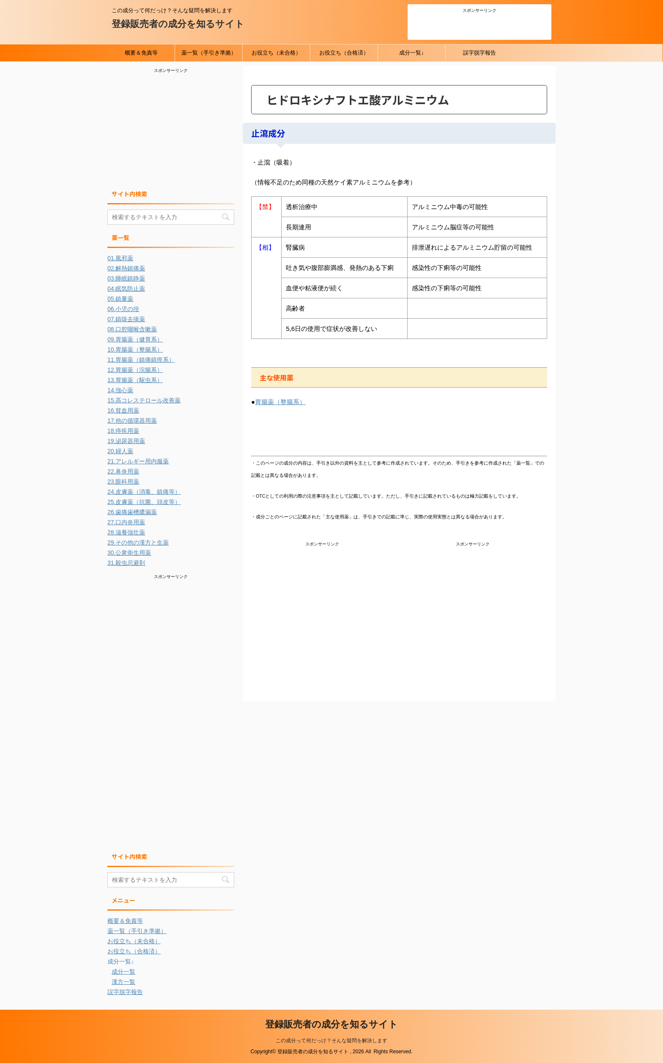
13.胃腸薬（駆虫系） (135, 380)
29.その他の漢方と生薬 (138, 542)
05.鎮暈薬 (120, 298)
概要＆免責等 (141, 53)
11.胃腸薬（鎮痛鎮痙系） (141, 359)
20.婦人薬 (120, 451)
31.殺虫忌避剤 (126, 562)
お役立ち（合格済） (344, 53)
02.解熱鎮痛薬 (126, 268)
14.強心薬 (120, 390)
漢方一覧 (123, 981)
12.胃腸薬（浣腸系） (135, 369)
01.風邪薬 (120, 258)
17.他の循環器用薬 (132, 420)
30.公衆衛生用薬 (129, 552)
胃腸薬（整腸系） (280, 401)
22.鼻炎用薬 (123, 471)
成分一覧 (123, 971)
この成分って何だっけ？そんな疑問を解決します (331, 1041)
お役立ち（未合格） (276, 53)
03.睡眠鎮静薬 (126, 278)
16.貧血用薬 (123, 410)
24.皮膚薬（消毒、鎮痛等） (144, 491)
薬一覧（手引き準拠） (208, 53)
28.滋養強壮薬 (126, 532)
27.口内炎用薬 (126, 522)
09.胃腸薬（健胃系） (135, 339)
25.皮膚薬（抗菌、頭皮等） (144, 501)
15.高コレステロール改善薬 (144, 400)
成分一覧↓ (411, 53)
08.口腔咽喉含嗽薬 (132, 329)
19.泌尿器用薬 (126, 441)
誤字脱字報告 (479, 53)
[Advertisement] (479, 25)
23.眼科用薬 (123, 481)
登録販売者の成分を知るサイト (178, 24)
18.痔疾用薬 (123, 430)
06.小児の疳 (123, 309)
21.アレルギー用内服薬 (138, 461)
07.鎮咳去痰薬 (126, 319)
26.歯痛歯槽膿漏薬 (132, 512)
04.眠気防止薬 (126, 288)
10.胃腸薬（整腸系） (135, 349)
